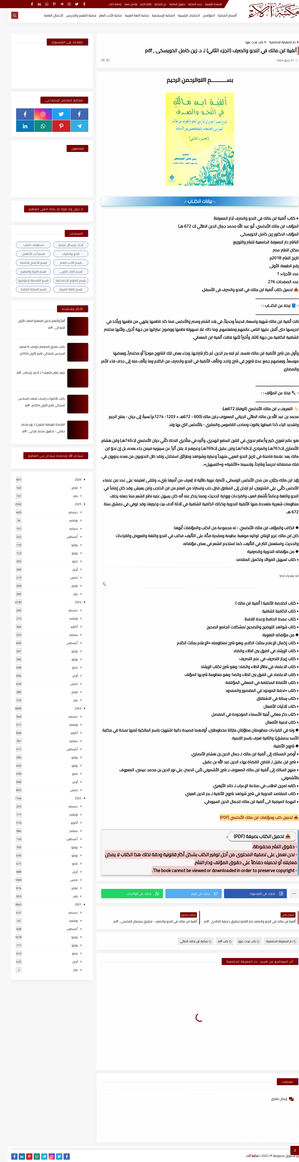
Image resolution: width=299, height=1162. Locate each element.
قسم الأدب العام (63, 262)
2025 (70, 504)
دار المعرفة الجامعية (274, 42)
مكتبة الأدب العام (102, 15)
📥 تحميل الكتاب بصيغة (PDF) (254, 836)
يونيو (67, 553)
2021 (70, 904)
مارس (66, 577)
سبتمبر (66, 528)
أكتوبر (66, 626)
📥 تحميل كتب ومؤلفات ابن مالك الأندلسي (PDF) (251, 817)
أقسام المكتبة (219, 15)
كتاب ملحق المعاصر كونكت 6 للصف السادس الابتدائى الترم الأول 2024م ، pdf (34, 353)
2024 (70, 602)
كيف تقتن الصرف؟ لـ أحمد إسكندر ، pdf (33, 372)
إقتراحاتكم (138, 4)
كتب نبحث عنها (247, 42)
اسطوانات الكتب (26, 245)
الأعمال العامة (45, 15)
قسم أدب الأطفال (25, 254)
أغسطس (64, 536)
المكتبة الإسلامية (155, 15)
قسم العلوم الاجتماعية (63, 280)
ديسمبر (65, 512)
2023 (70, 708)
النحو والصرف (63, 254)
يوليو (67, 545)
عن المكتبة (153, 4)
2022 (70, 798)
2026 (70, 479)
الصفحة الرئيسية (205, 4)
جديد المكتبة (187, 4)
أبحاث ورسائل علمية (63, 245)
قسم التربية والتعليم (26, 271)
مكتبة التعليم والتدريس (73, 15)
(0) (97, 60)
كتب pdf (217, 941)
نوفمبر (66, 520)
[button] (247, 893)
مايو (67, 561)
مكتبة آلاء (244, 1155)
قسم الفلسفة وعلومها (26, 280)
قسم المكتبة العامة (26, 289)
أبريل (67, 569)
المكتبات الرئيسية (181, 15)
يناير (68, 496)
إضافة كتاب (107, 4)
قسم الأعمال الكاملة (25, 262)
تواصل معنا (123, 4)
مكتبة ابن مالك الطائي (188, 941)
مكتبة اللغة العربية (129, 15)
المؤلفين (201, 15)
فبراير (67, 487)
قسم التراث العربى (63, 271)
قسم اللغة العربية (63, 289)
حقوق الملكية (170, 4)
